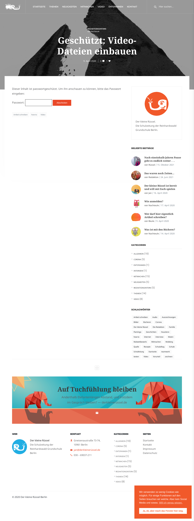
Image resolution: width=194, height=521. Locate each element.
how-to (34, 114)
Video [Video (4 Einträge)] (146, 356)
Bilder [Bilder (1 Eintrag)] (136, 322)
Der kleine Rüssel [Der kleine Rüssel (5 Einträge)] (141, 327)
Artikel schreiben (21, 114)
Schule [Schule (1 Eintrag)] (172, 346)
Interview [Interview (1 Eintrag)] (159, 337)
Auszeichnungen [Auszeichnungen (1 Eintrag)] (169, 317)
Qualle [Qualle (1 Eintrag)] (136, 346)
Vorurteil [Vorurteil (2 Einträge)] (156, 356)
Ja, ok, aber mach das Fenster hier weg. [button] (163, 511)
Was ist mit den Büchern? (159, 229)
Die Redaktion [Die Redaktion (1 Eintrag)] (158, 327)
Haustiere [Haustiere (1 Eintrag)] (165, 332)
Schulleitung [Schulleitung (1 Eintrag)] (139, 351)
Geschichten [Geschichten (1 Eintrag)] (151, 332)
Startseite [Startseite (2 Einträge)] (153, 351)
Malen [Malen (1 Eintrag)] (170, 337)
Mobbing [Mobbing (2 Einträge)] (169, 342)
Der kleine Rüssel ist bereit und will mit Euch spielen (160, 187)
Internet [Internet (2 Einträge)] (147, 337)
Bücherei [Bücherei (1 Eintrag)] (147, 322)
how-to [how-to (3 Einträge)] (136, 337)
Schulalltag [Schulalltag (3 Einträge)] (159, 346)
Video (101, 7)
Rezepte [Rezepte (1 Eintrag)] (147, 346)
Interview (138, 271)
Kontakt (132, 7)
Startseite (39, 7)
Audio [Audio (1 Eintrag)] (154, 317)
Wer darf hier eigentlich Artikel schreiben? (158, 215)
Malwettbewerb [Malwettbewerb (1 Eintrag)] (140, 342)
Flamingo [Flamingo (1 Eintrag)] (137, 332)
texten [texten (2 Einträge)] (136, 356)
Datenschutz (150, 453)
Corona (137, 259)
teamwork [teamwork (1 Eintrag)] (165, 351)
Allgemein (139, 254)
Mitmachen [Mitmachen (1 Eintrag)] (156, 342)
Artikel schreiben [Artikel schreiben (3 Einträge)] (141, 317)
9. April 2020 (89, 61)
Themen (53, 7)
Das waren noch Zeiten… (159, 173)
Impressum (149, 448)
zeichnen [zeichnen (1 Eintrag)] (168, 356)
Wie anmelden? (153, 201)
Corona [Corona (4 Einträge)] (159, 322)
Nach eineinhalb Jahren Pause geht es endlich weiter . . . (162, 159)
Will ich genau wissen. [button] (170, 502)
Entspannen (115, 7)
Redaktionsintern (96, 29)
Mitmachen (87, 7)
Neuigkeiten (69, 7)
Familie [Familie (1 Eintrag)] (172, 327)
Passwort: (32, 102)
